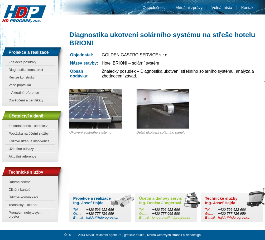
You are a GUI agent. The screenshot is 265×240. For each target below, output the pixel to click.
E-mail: (78, 217)
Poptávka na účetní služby (29, 133)
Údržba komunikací (23, 197)
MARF (90, 235)
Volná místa (221, 7)
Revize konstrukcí (22, 77)
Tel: (76, 210)
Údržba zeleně (20, 182)
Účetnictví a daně (26, 116)
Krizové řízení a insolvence (29, 141)
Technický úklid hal (23, 205)
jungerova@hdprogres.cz (171, 217)
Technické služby (26, 172)
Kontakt (248, 7)
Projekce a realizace (29, 52)
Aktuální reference (25, 93)
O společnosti (155, 7)
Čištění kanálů (19, 190)
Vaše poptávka (20, 85)
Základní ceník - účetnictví (29, 126)
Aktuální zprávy (189, 7)
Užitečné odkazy (21, 149)
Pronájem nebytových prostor (25, 214)
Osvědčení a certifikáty (26, 100)
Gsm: (77, 213)
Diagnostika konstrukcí (26, 70)
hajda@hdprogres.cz (102, 217)
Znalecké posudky (22, 62)
